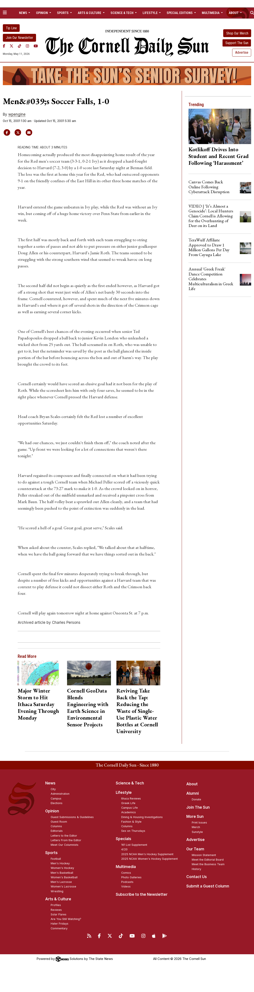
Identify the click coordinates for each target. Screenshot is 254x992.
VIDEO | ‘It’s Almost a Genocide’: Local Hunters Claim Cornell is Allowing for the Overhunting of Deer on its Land (210, 216)
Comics (126, 872)
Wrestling (57, 891)
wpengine (17, 114)
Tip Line (11, 28)
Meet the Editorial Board (208, 859)
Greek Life (128, 803)
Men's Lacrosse (61, 882)
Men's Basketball (62, 872)
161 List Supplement (134, 844)
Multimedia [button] (211, 13)
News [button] (23, 13)
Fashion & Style (131, 821)
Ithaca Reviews (131, 798)
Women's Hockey (62, 868)
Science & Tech (130, 783)
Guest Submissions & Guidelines (72, 817)
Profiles (56, 905)
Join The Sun (198, 807)
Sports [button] (63, 13)
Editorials (57, 830)
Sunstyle (197, 832)
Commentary (59, 928)
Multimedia (126, 867)
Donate (196, 799)
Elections (56, 803)
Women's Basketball (64, 877)
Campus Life (129, 807)
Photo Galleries (131, 877)
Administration (60, 793)
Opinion (52, 811)
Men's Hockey (60, 863)
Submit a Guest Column (207, 886)
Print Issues (199, 822)
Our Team (195, 849)
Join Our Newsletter (19, 38)
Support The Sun (236, 43)
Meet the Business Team (208, 864)
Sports (51, 853)
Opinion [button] (42, 13)
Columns (56, 826)
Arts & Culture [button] (90, 13)
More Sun (195, 816)
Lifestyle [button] (150, 13)
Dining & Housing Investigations (142, 817)
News (50, 783)
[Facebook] (4, 46)
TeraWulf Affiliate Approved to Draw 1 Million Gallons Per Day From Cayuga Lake (209, 247)
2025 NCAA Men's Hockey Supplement (147, 854)
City (53, 789)
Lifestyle (124, 792)
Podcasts (127, 882)
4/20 (124, 849)
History (196, 869)
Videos (126, 886)
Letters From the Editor (66, 840)
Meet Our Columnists (64, 844)
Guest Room (59, 821)
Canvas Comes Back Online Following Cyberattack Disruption (209, 186)
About (192, 784)
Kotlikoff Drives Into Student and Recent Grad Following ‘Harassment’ (218, 156)
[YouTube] (36, 46)
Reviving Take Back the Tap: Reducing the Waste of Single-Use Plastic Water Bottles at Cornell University (137, 711)
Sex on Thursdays (133, 830)
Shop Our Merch (237, 33)
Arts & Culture (58, 899)
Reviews (56, 909)
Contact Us (196, 877)
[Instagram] (27, 46)
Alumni (192, 793)
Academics (128, 812)
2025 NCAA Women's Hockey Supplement (149, 858)
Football (56, 858)
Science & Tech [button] (122, 13)
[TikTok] (19, 46)
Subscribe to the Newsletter (142, 894)
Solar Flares (58, 914)
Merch (196, 827)
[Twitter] (11, 46)
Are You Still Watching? (66, 919)
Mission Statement (204, 855)
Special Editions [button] (180, 13)
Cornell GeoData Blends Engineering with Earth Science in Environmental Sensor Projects (87, 707)
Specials (123, 839)
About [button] (234, 13)
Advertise (241, 52)
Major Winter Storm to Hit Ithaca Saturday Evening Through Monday (38, 704)
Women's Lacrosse (63, 886)
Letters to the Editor (64, 835)
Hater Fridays (59, 923)
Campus (56, 798)
